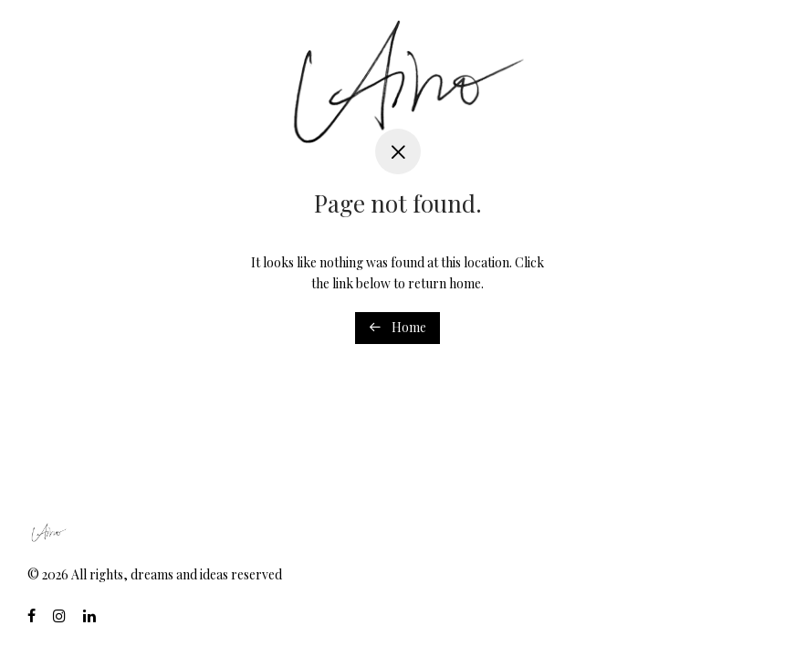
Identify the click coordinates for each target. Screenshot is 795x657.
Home (397, 327)
